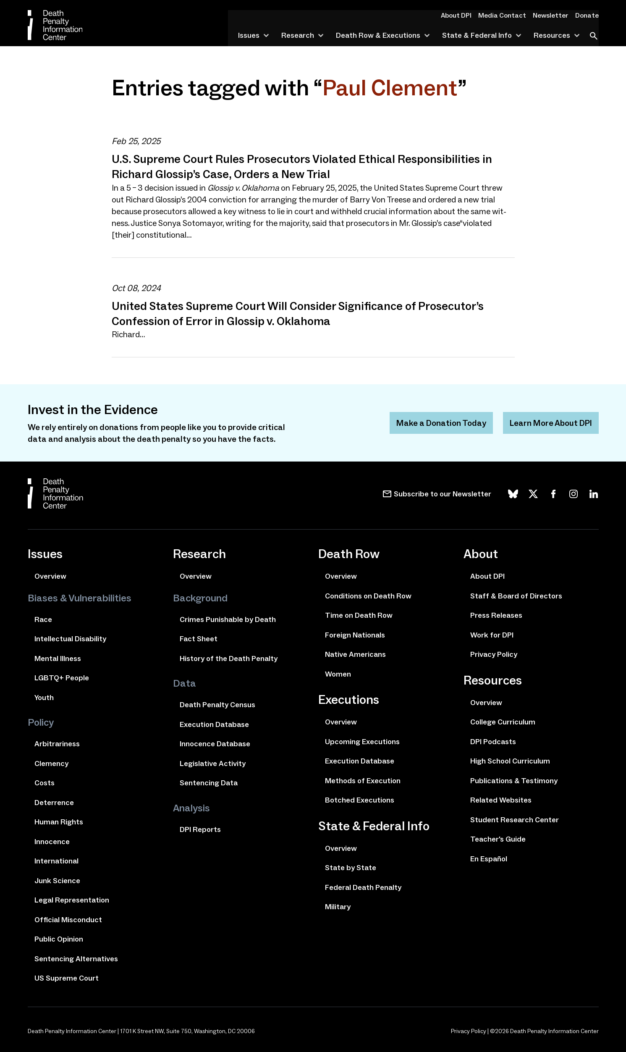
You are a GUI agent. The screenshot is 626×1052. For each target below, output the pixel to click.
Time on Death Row (359, 614)
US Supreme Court (66, 977)
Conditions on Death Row (368, 595)
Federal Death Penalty (363, 887)
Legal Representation (71, 899)
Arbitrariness (57, 743)
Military (338, 906)
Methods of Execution (363, 780)
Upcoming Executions (362, 741)
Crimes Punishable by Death (228, 619)
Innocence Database (215, 743)
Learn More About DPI (550, 422)
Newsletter (553, 15)
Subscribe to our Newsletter (442, 493)
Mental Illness (57, 658)
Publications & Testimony (514, 780)
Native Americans (355, 653)
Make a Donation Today (441, 422)
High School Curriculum (510, 760)
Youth (44, 697)
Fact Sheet (198, 638)
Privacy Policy (493, 653)
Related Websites (501, 799)
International (56, 860)
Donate (587, 15)
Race (43, 619)
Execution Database (214, 724)
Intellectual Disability (70, 638)
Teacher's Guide (498, 838)
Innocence (52, 841)
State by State (350, 867)
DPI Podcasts (493, 741)
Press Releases (496, 614)
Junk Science (57, 880)
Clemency (51, 763)
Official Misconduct (68, 919)
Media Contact (507, 15)
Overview (50, 575)
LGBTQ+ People (61, 677)
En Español (488, 858)
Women (338, 673)
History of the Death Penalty (229, 658)
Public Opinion (58, 938)
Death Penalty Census (217, 704)
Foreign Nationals (355, 634)
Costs (44, 782)
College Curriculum (502, 721)
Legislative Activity (213, 763)
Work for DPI (491, 634)
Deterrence (54, 802)
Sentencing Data (209, 782)
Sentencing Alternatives (76, 958)
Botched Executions (359, 799)
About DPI (463, 15)
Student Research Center (514, 819)
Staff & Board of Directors (516, 595)
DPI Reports (200, 829)
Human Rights (58, 821)
